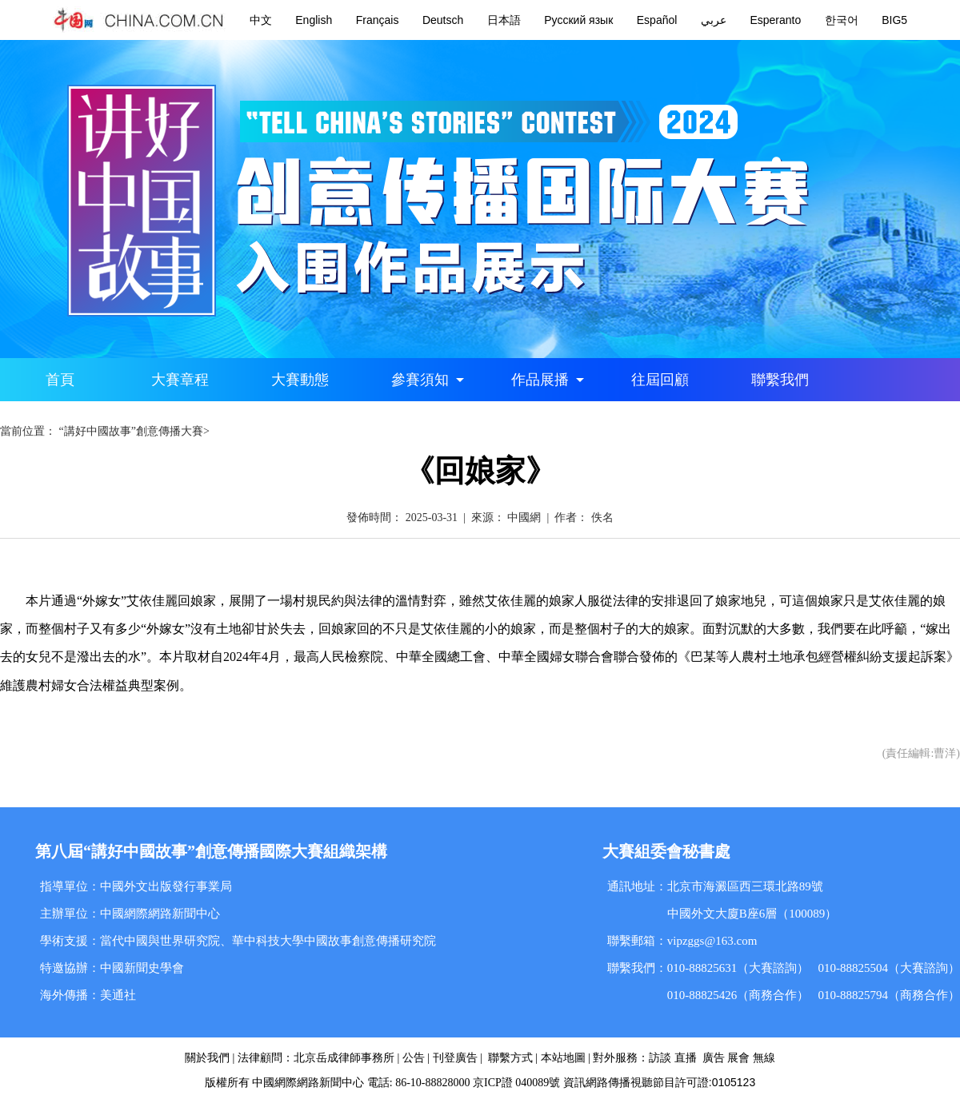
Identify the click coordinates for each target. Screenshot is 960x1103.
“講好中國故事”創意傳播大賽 (131, 431)
